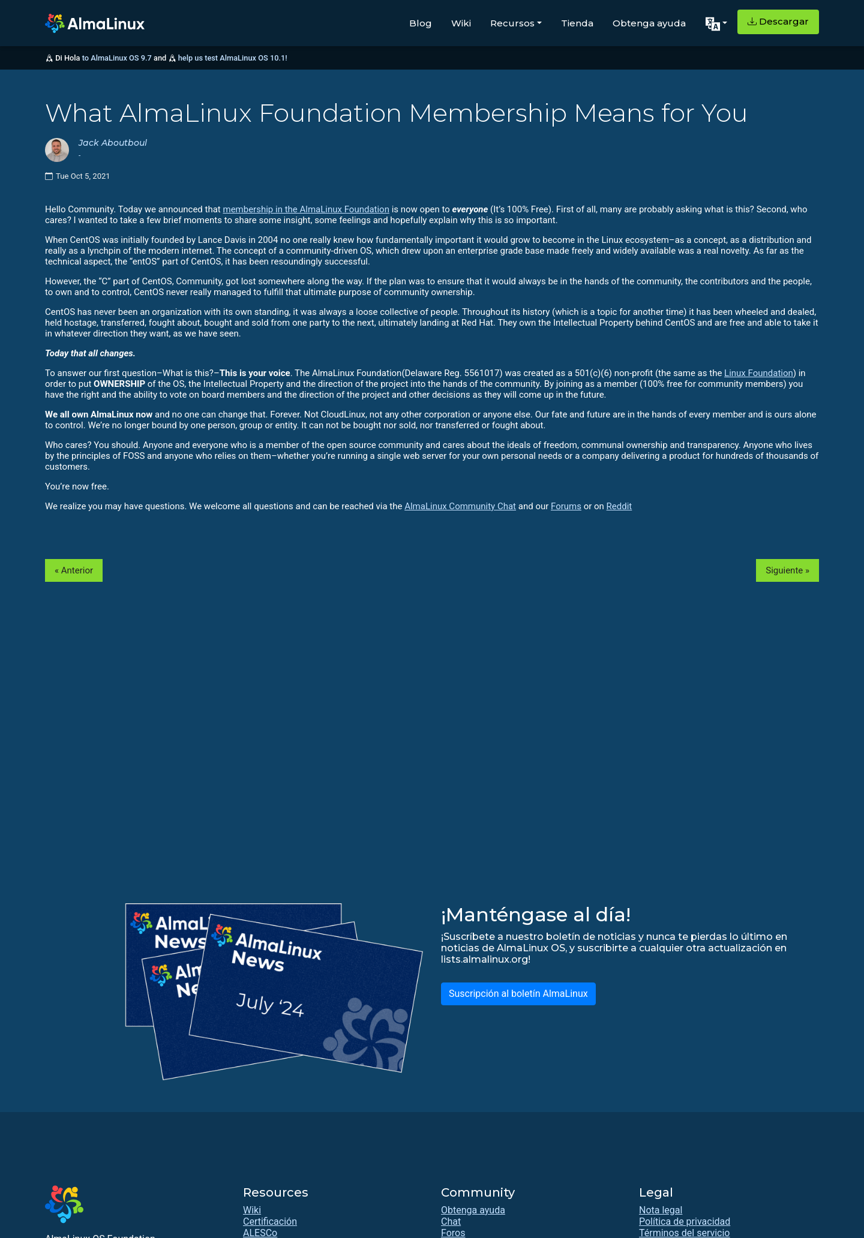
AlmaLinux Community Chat (460, 506)
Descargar (778, 21)
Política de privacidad (684, 1221)
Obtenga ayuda (649, 23)
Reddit (619, 506)
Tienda (577, 23)
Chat (451, 1221)
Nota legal (660, 1210)
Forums (566, 506)
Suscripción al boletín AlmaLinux (518, 993)
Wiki (461, 23)
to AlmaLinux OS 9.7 (117, 57)
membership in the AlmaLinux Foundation (306, 209)
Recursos (512, 23)
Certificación (270, 1221)
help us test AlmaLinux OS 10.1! (232, 57)
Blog (420, 23)
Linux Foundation (758, 373)
